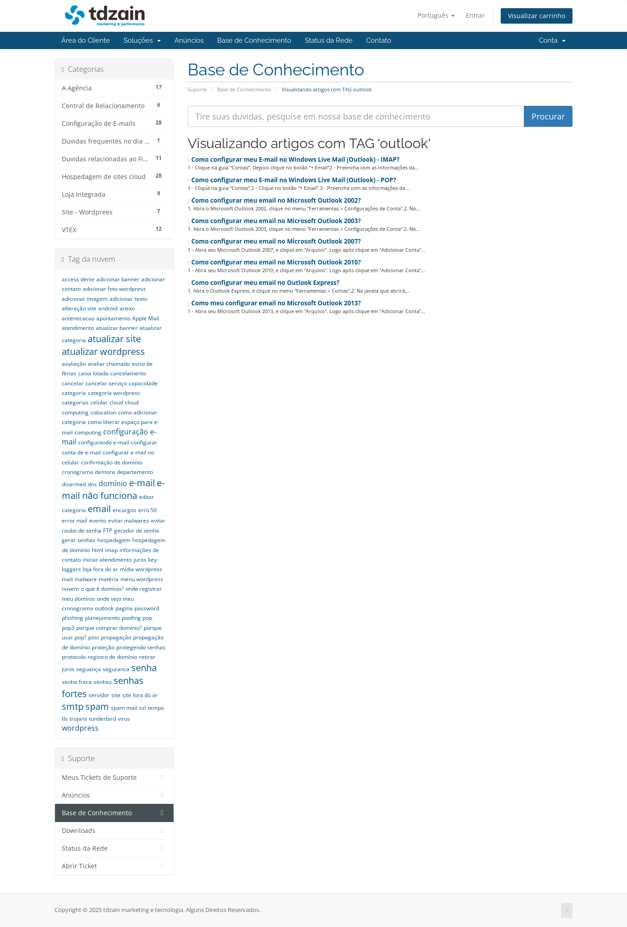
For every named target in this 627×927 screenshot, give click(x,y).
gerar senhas (78, 540)
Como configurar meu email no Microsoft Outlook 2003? (274, 221)
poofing (131, 618)
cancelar (73, 383)
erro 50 (147, 510)
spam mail (124, 708)
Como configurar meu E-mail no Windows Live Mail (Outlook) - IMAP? (294, 159)
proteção (103, 647)
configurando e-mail (103, 442)
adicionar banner (117, 279)
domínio (113, 483)
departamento (135, 472)
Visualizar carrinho (536, 15)
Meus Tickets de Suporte (114, 777)
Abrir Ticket (114, 866)
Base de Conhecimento (254, 40)
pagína (124, 608)
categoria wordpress (114, 393)
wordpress (80, 728)
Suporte (197, 89)
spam (97, 706)
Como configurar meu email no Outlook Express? (263, 283)
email (99, 509)
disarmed (74, 484)
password (146, 608)
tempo (156, 708)
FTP (107, 530)
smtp (73, 706)
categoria (74, 393)
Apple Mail (145, 318)
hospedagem (113, 540)
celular (99, 402)
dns (92, 484)
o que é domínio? (102, 589)
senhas (103, 682)
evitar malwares (128, 520)
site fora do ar (140, 695)
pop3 (68, 628)
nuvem (70, 589)
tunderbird (102, 719)
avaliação (74, 364)
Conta (552, 40)
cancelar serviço (106, 383)
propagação (116, 637)
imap (111, 550)
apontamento (113, 318)
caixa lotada (93, 373)
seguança (88, 669)
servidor (99, 695)
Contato (378, 40)
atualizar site (114, 339)
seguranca (116, 669)
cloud (116, 402)
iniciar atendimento (107, 559)
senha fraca (77, 682)
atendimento (78, 328)
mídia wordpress (141, 569)
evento (97, 520)
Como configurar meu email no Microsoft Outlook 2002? (274, 200)
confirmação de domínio (111, 462)
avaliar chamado (109, 364)
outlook (104, 608)
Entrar (475, 15)
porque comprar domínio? (109, 628)
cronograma (77, 472)
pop (147, 618)
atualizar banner (117, 328)
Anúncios (189, 40)
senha (144, 668)
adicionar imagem (85, 299)
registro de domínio (112, 657)
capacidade (143, 383)
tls (65, 719)
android (108, 308)
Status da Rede (329, 40)
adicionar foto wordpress (114, 289)
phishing (72, 618)
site (115, 695)
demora (105, 472)
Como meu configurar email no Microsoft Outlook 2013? (274, 303)
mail (67, 579)
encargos (124, 510)
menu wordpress (141, 579)
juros (140, 559)
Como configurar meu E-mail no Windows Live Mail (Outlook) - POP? (292, 180)
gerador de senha (136, 530)
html (97, 550)
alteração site (79, 308)
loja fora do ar (100, 569)
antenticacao (78, 318)
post (93, 637)
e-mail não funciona (113, 489)
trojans (78, 719)
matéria (109, 579)
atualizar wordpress (103, 351)
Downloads (114, 830)
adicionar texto (128, 299)
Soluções (142, 40)
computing (88, 432)
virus (124, 719)
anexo (127, 308)
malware (86, 579)
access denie (78, 279)
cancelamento (128, 373)
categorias (75, 402)
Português (436, 15)
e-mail (142, 483)
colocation (103, 412)
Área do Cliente (85, 40)
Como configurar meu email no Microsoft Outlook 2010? (274, 262)
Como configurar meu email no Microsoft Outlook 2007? (274, 241)
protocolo (74, 657)
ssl (142, 708)
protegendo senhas (140, 647)
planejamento (102, 618)
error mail (74, 520)
